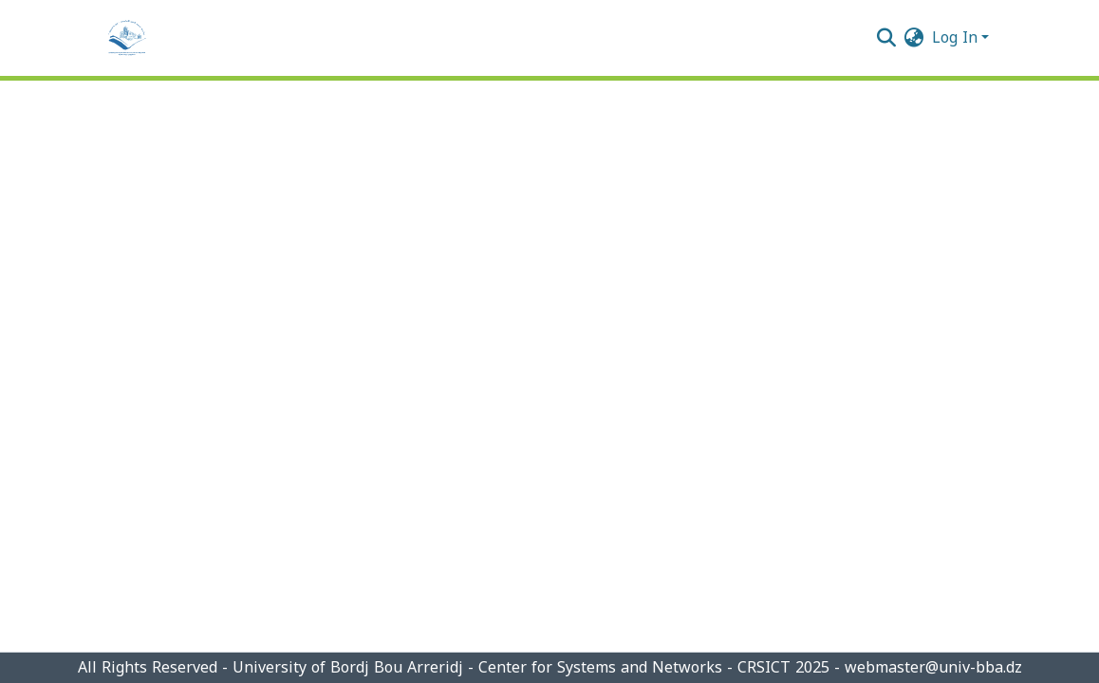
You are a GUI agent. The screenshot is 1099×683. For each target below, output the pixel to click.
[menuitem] (914, 38)
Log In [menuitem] (955, 37)
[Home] (127, 38)
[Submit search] (887, 38)
